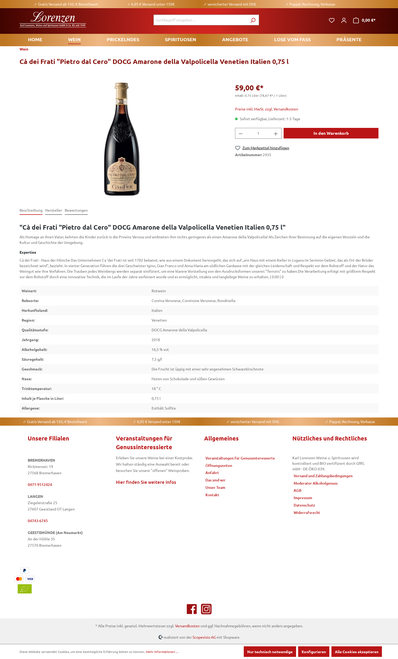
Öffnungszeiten (218, 465)
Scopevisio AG (204, 636)
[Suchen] (253, 20)
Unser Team (215, 487)
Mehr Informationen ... (162, 651)
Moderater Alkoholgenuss (316, 483)
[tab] (31, 210)
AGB (297, 490)
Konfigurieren (314, 651)
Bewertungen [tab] (76, 210)
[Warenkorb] (364, 20)
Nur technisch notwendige (270, 651)
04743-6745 (38, 520)
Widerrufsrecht (307, 512)
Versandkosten (187, 625)
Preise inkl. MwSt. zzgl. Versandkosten (266, 108)
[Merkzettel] (332, 20)
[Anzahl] (258, 133)
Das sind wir (215, 479)
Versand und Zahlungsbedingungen (323, 475)
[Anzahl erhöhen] (276, 133)
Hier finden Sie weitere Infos (146, 482)
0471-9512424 (40, 484)
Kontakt (212, 494)
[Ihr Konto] (344, 20)
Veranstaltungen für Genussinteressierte (240, 458)
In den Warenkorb (331, 133)
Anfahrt (212, 472)
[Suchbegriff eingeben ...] (200, 20)
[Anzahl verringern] (240, 133)
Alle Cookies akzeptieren (356, 651)
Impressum (303, 497)
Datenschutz (304, 505)
